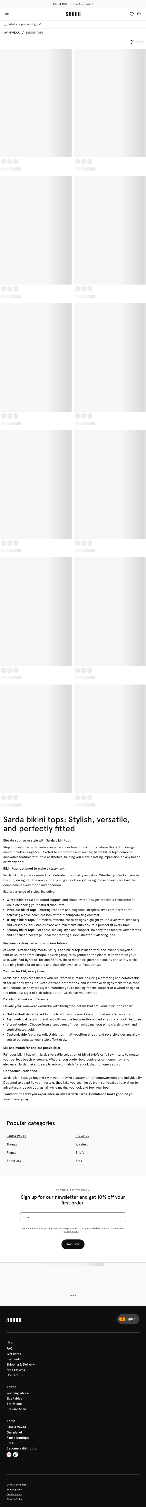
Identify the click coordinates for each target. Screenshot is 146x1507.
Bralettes (82, 1136)
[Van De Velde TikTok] (15, 1455)
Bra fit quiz (14, 1404)
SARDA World (16, 1136)
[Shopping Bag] (139, 14)
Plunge (11, 1153)
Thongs (12, 1144)
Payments (14, 1359)
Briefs (80, 1153)
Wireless (82, 1144)
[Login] (131, 14)
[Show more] (81, 1231)
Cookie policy (14, 1494)
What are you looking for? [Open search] (22, 24)
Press (10, 1443)
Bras (79, 1161)
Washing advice (18, 1393)
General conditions (17, 1484)
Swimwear (11, 32)
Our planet (14, 1433)
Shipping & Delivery (21, 1365)
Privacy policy (14, 1489)
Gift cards (14, 1354)
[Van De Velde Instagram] (9, 1455)
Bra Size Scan (16, 1409)
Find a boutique (18, 1438)
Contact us (15, 1375)
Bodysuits (14, 1161)
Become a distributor (22, 1449)
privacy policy (71, 1231)
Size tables (14, 1399)
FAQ (9, 1349)
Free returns (16, 1370)
